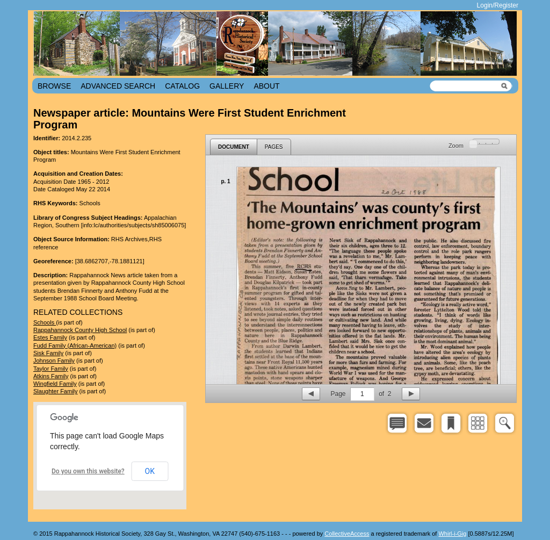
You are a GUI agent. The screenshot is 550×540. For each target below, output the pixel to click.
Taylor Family (50, 368)
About (266, 86)
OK (150, 471)
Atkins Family (50, 376)
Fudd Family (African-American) (75, 345)
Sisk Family (48, 353)
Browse (54, 86)
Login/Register (497, 5)
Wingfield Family (55, 383)
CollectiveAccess (346, 533)
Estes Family (50, 337)
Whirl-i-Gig (452, 533)
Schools (44, 322)
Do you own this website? (88, 471)
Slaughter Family (55, 391)
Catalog (182, 86)
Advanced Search (118, 86)
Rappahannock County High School (80, 330)
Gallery (226, 86)
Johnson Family (54, 360)
